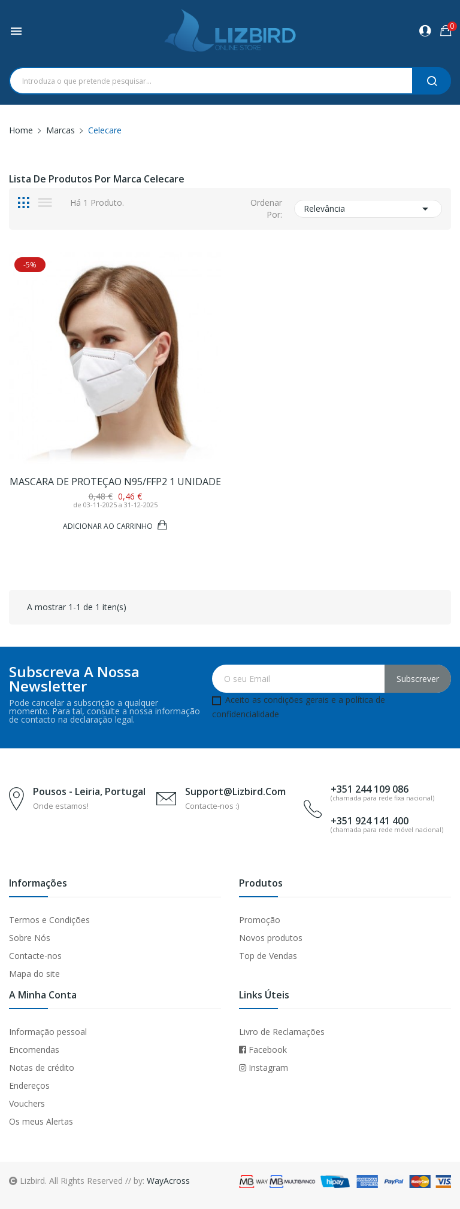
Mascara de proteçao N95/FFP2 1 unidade (115, 482)
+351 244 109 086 (369, 789)
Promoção (259, 919)
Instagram (263, 1067)
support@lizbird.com (235, 791)
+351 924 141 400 (369, 820)
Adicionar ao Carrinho (109, 525)
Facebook (263, 1049)
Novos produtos (270, 937)
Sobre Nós (29, 937)
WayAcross (168, 1180)
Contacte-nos (35, 955)
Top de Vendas (268, 955)
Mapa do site (34, 973)
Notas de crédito (41, 1067)
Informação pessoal (48, 1031)
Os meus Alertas (41, 1121)
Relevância (368, 209)
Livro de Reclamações (282, 1031)
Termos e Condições (49, 919)
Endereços (29, 1085)
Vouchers (27, 1103)
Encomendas (34, 1049)
